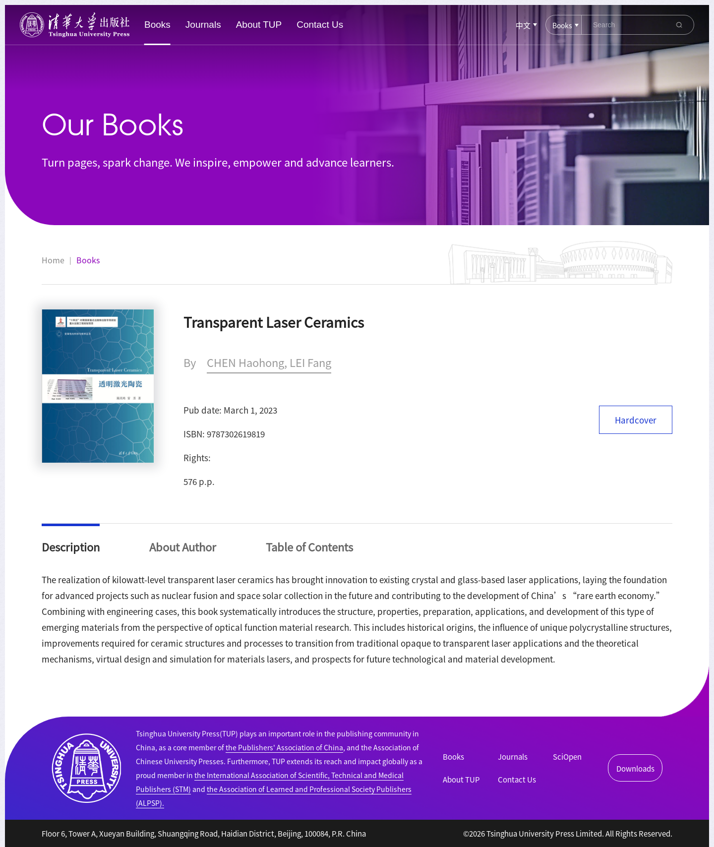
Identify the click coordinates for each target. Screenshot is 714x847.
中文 (523, 25)
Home (53, 260)
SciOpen (567, 756)
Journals (203, 24)
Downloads (635, 768)
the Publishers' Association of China (284, 747)
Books (157, 24)
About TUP (259, 24)
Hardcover (635, 420)
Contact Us (320, 24)
